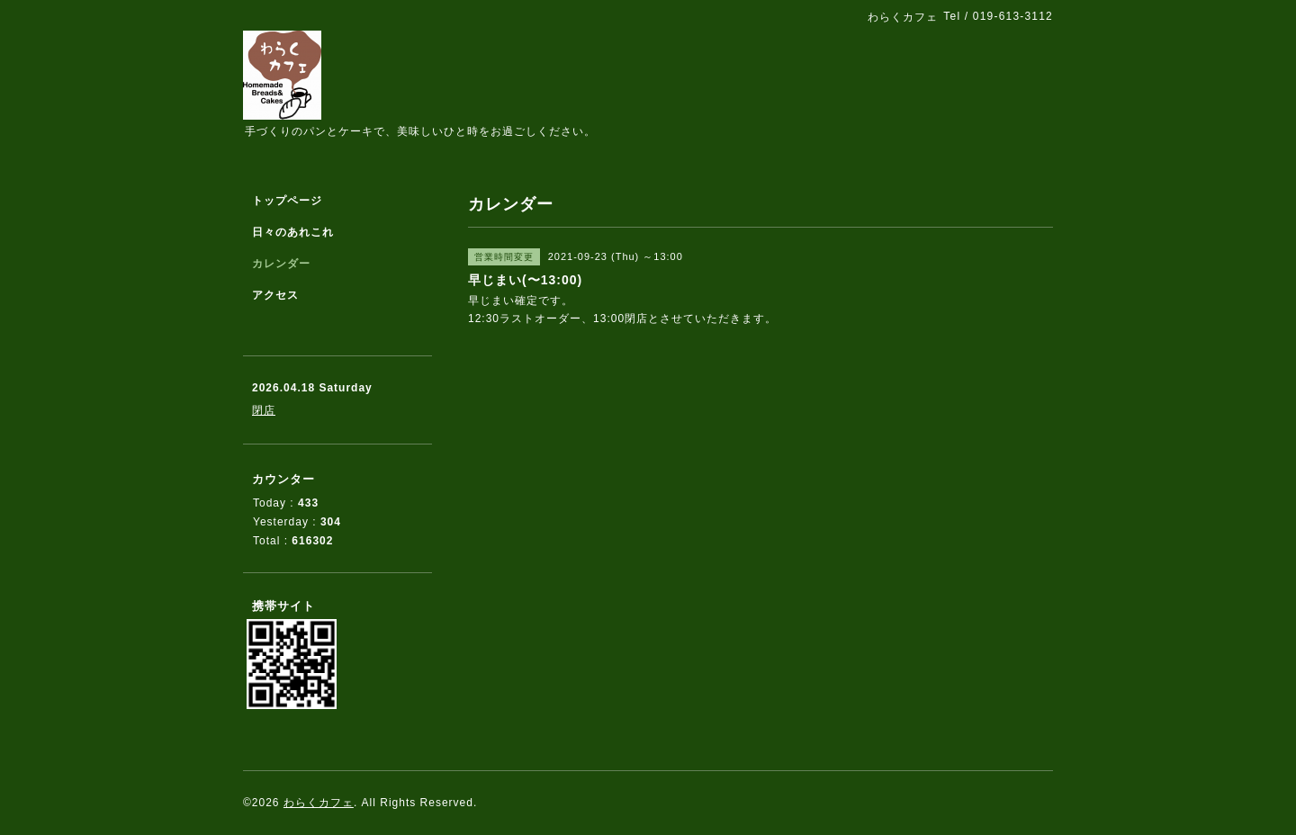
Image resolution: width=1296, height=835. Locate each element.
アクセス (275, 295)
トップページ (287, 200)
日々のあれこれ (293, 232)
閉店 (263, 410)
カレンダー (281, 263)
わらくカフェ (319, 802)
